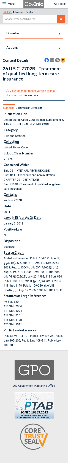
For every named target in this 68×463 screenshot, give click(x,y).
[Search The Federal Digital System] (61, 19)
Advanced (18, 12)
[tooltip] (41, 108)
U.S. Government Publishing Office (34, 373)
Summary (8, 107)
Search (60, 3)
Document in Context (29, 107)
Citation (30, 12)
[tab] (7, 11)
